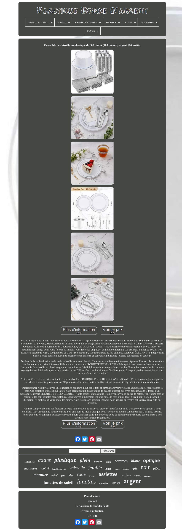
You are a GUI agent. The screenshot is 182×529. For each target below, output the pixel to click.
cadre (44, 460)
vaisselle (77, 467)
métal (54, 475)
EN (89, 515)
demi (108, 461)
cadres (126, 469)
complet (103, 483)
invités (115, 483)
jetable (95, 467)
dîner (108, 468)
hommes (121, 461)
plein (85, 460)
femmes (92, 476)
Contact (92, 501)
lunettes (86, 481)
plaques (147, 476)
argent (132, 481)
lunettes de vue (59, 469)
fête (63, 475)
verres (98, 461)
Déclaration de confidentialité (92, 505)
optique (151, 460)
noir (145, 467)
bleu (70, 475)
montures (30, 468)
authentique (29, 462)
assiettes (108, 474)
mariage (126, 475)
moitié (45, 468)
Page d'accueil (92, 496)
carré (137, 475)
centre (117, 469)
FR (95, 515)
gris (134, 468)
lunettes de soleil (58, 482)
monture (40, 475)
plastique (65, 460)
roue (81, 474)
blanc (135, 461)
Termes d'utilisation (92, 510)
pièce (156, 468)
